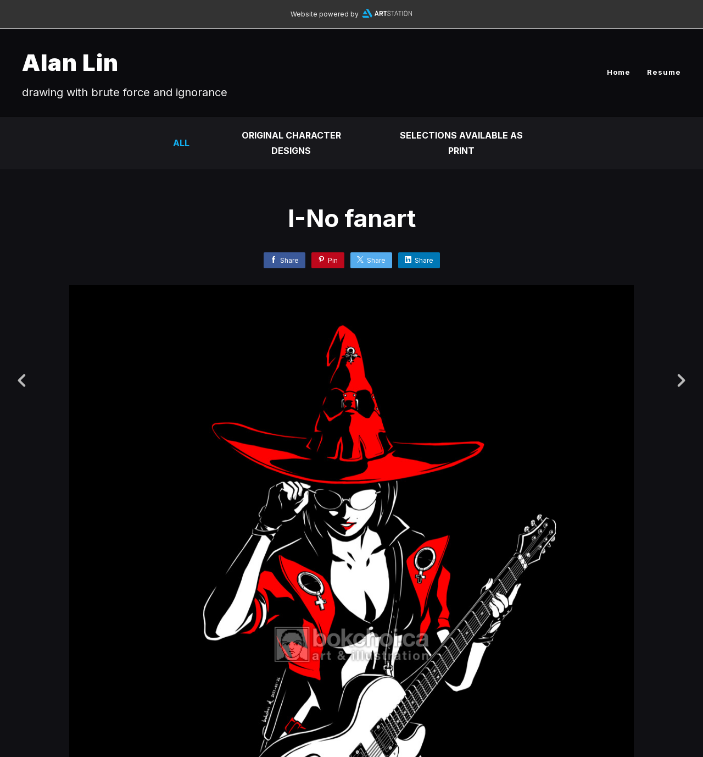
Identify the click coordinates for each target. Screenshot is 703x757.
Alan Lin (70, 62)
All (181, 142)
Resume (664, 72)
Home (619, 72)
